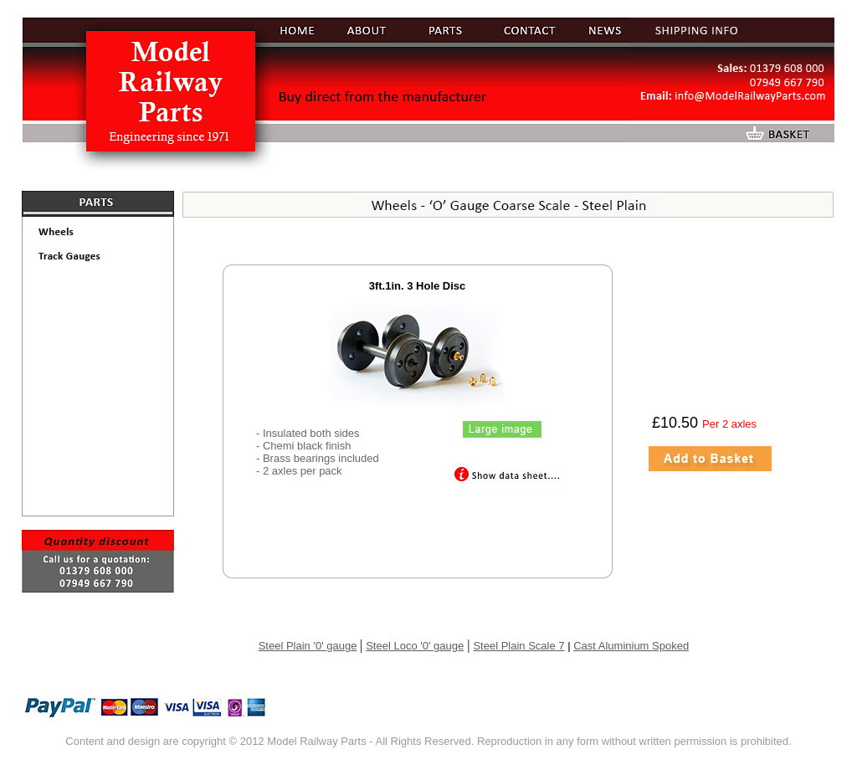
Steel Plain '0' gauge (308, 645)
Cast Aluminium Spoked (631, 645)
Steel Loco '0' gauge (415, 645)
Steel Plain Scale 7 (518, 645)
